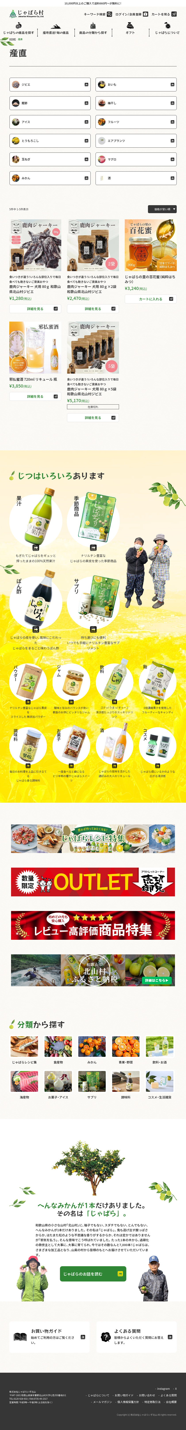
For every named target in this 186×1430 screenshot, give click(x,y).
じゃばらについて (98, 1397)
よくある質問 (168, 1397)
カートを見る (160, 14)
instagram (162, 1391)
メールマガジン (102, 1402)
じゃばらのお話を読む (83, 1274)
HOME (12, 39)
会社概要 (170, 1402)
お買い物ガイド (123, 1397)
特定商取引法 (152, 1402)
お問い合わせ (146, 1397)
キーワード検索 (94, 14)
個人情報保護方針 (127, 1402)
